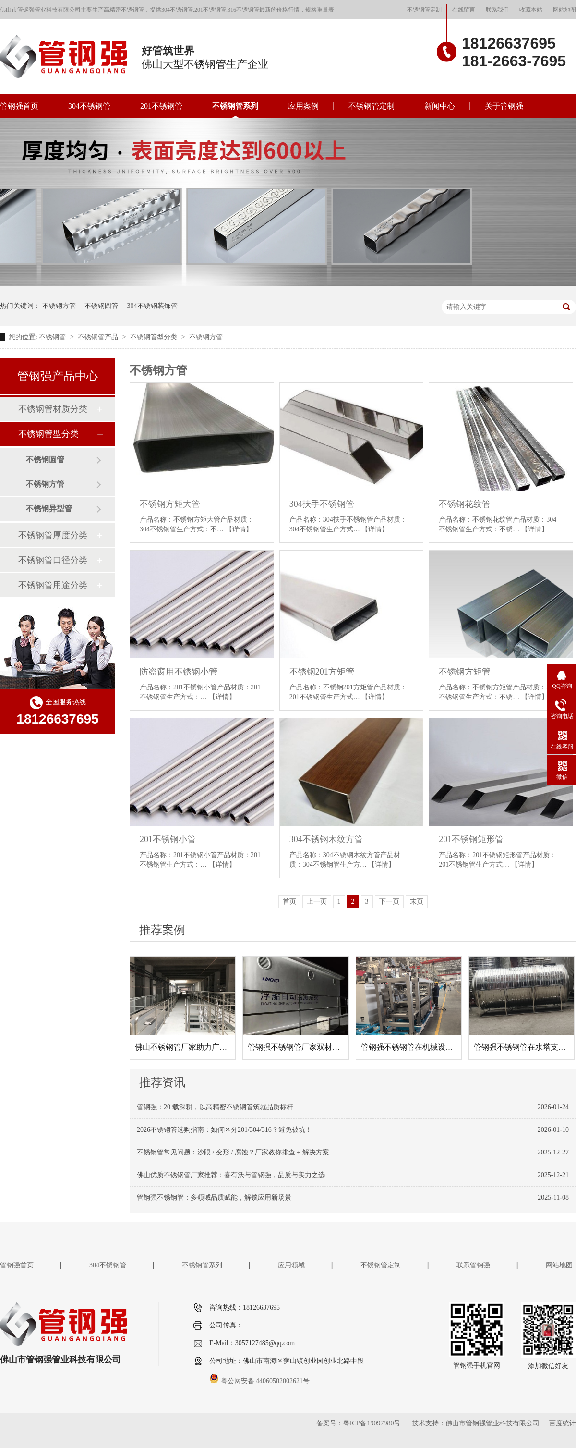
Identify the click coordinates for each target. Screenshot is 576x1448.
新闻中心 (439, 106)
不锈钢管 (53, 337)
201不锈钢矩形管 (471, 839)
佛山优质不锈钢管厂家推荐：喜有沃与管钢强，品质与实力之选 (231, 1174)
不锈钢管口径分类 (52, 560)
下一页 (389, 901)
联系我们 (497, 9)
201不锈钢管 (161, 106)
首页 (289, 901)
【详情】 (239, 529)
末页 (416, 901)
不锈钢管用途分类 (52, 585)
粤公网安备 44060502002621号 (259, 1381)
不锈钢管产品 (99, 337)
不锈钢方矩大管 (170, 504)
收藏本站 (530, 9)
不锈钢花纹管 (465, 504)
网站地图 (564, 9)
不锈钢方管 (59, 305)
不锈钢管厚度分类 (52, 535)
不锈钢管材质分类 (52, 409)
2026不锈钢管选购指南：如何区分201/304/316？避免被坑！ (224, 1129)
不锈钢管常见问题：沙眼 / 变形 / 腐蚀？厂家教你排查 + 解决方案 (233, 1152)
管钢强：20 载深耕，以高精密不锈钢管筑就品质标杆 (215, 1107)
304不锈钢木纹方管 (326, 839)
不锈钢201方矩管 (321, 671)
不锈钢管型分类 (154, 337)
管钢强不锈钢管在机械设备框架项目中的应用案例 (445, 1047)
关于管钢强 (504, 106)
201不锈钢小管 (168, 839)
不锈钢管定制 (424, 9)
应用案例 (303, 106)
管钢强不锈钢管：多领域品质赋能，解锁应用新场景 (214, 1197)
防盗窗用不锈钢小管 (178, 671)
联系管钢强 (473, 1265)
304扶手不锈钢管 (321, 504)
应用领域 (291, 1265)
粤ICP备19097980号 (372, 1423)
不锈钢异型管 (49, 508)
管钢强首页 (19, 106)
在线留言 (463, 9)
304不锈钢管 (89, 106)
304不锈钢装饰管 (152, 305)
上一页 (317, 901)
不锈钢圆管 (101, 305)
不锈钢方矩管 (465, 671)
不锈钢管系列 (235, 106)
